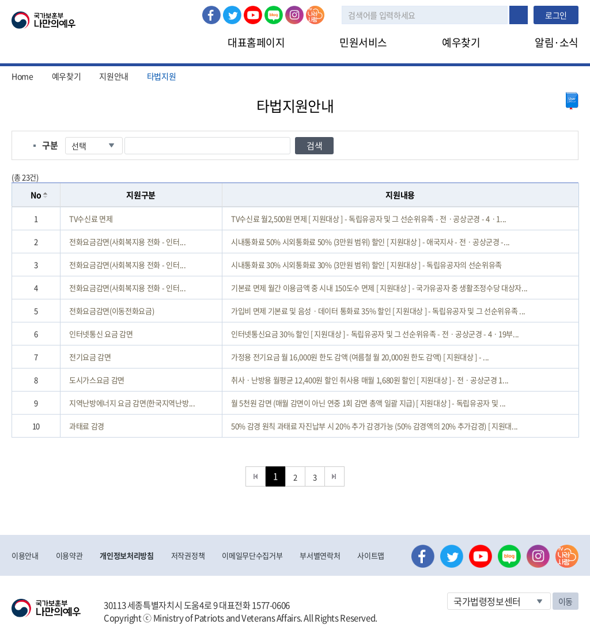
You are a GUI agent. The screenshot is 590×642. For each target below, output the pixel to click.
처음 (255, 476)
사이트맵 (370, 555)
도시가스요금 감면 (96, 379)
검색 (518, 15)
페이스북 (211, 15)
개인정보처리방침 (126, 555)
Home (22, 76)
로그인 (556, 15)
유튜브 (253, 15)
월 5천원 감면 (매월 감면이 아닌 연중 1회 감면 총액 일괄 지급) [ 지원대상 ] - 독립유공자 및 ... (368, 402)
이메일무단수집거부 (252, 555)
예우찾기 (461, 42)
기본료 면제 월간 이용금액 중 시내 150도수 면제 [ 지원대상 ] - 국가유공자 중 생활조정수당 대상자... (379, 287)
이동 (565, 601)
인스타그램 (294, 15)
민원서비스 (363, 42)
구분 (50, 145)
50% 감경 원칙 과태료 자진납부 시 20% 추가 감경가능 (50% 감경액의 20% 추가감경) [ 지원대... (374, 425)
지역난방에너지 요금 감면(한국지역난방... (132, 402)
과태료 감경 (86, 425)
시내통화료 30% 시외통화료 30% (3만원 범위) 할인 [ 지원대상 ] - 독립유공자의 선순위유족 (366, 264)
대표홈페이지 (256, 42)
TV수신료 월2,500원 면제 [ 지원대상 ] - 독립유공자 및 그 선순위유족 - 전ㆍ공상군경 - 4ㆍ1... (368, 218)
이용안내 (25, 555)
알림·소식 (556, 42)
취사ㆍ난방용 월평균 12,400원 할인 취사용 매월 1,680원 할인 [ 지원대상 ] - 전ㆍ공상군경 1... (370, 379)
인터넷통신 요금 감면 (101, 333)
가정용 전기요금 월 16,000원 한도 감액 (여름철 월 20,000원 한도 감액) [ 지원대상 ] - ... (360, 356)
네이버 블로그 (273, 15)
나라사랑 (315, 15)
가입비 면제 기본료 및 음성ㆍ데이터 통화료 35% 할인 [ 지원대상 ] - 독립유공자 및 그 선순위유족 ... (378, 310)
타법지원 (161, 76)
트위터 (232, 15)
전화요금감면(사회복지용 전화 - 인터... (127, 241)
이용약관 (69, 555)
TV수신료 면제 (90, 218)
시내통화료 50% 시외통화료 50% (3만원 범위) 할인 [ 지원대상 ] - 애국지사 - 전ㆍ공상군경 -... (370, 241)
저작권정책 (188, 555)
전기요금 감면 (90, 356)
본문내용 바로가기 (0, 0)
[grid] (295, 322)
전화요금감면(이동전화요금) (111, 310)
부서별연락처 (320, 555)
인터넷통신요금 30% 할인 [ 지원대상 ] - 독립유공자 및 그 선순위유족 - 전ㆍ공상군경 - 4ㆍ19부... (375, 333)
